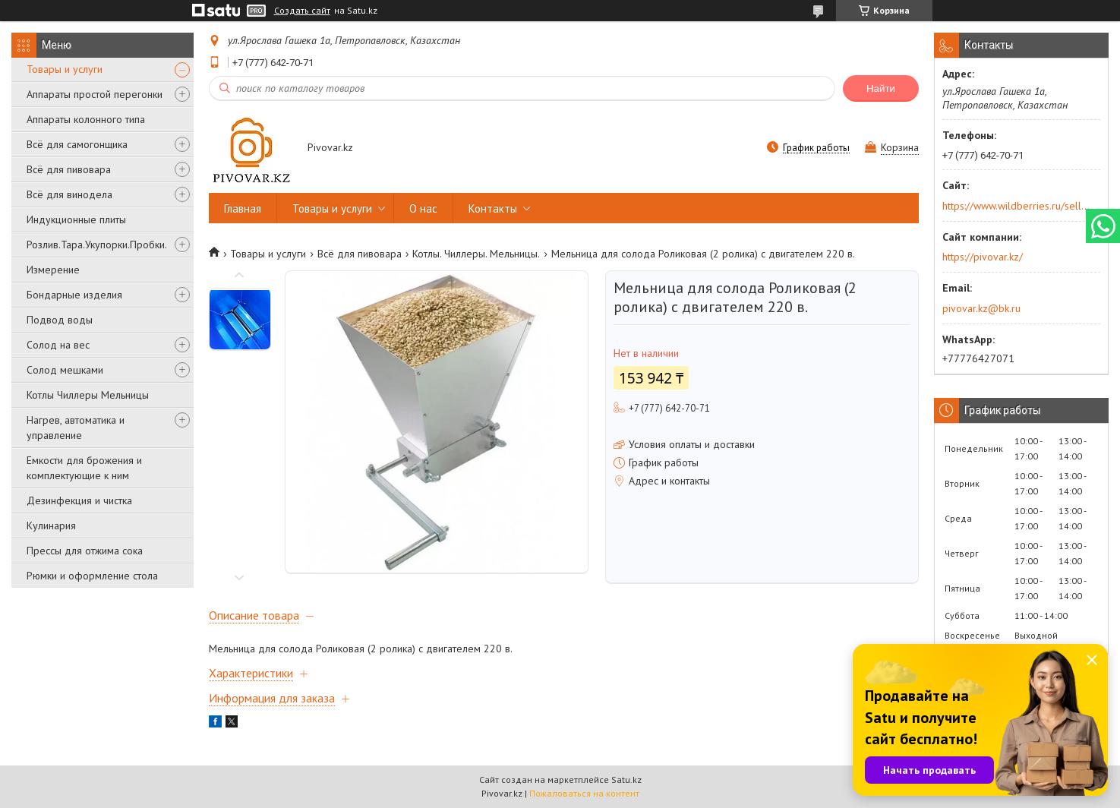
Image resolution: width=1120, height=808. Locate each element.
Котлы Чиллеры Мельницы (88, 395)
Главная (242, 208)
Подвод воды (60, 320)
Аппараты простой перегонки (94, 94)
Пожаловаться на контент (584, 793)
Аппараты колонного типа (86, 119)
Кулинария (51, 525)
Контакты (493, 208)
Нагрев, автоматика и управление (76, 427)
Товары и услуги (65, 69)
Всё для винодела (69, 194)
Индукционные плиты (76, 219)
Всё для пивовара (69, 169)
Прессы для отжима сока (85, 550)
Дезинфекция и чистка (79, 500)
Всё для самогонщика (77, 144)
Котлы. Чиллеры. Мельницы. (476, 253)
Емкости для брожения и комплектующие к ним (84, 467)
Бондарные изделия (74, 294)
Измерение (53, 269)
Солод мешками (65, 370)
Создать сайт (302, 10)
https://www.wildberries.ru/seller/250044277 (1016, 206)
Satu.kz (626, 779)
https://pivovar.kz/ (982, 257)
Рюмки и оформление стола (92, 575)
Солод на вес (58, 345)
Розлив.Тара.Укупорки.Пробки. (97, 244)
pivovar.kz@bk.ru (981, 308)
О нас (423, 208)
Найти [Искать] (880, 88)
